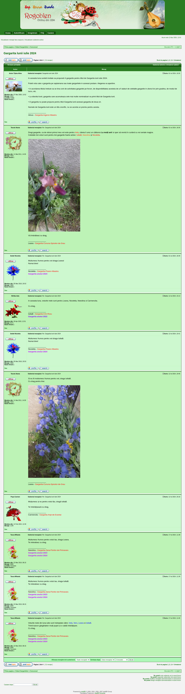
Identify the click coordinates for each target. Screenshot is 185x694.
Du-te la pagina (162, 60)
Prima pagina (9, 47)
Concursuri (34, 47)
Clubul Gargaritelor (21, 47)
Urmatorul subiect (172, 65)
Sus (5, 122)
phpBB (83, 691)
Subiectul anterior (159, 65)
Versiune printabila (14, 65)
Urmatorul (177, 60)
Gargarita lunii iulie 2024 (20, 53)
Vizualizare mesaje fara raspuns (12, 40)
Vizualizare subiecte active (34, 40)
